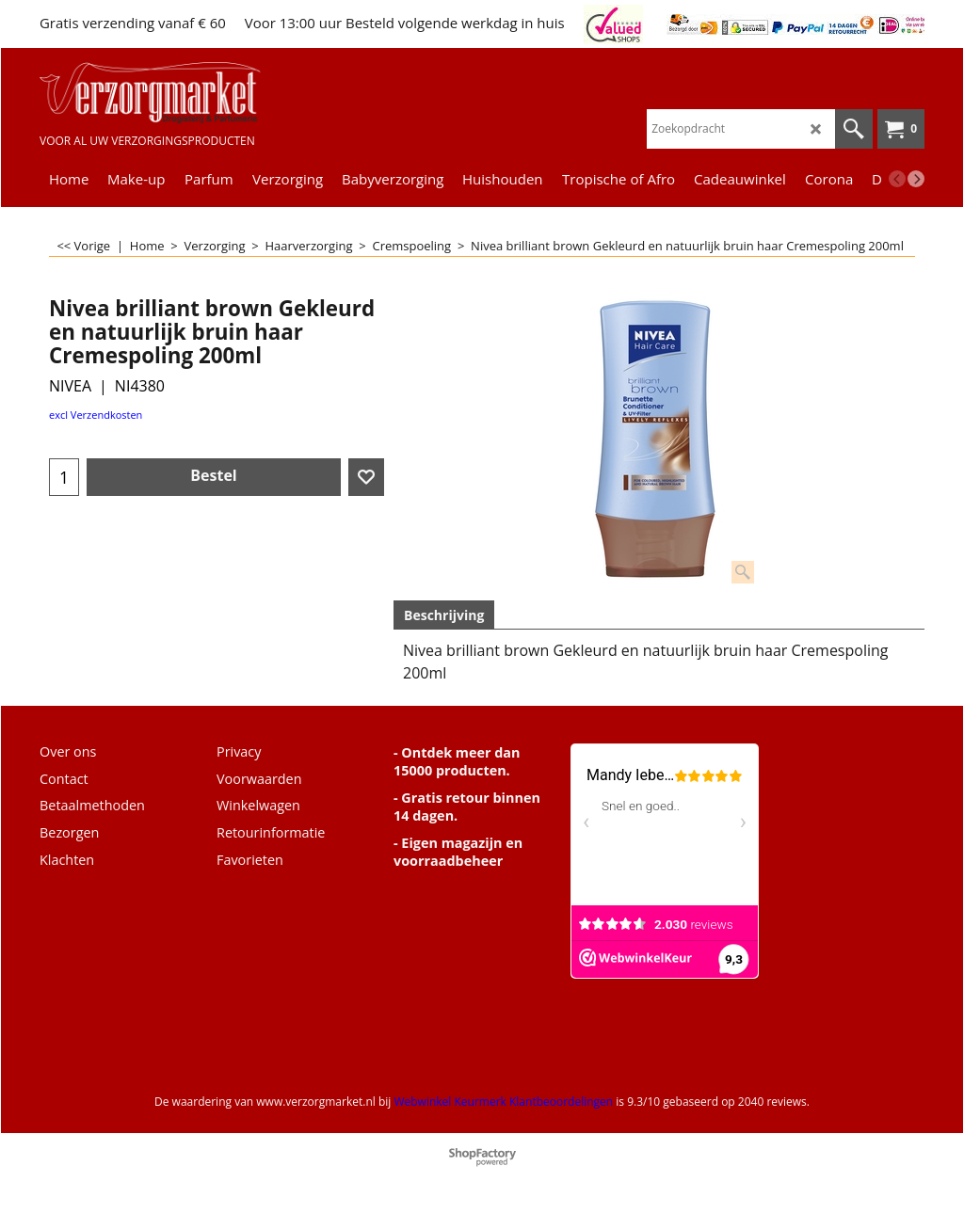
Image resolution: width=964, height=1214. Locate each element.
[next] (916, 178)
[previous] (897, 178)
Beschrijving (444, 615)
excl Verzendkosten (95, 414)
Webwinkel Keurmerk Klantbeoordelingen (503, 1102)
